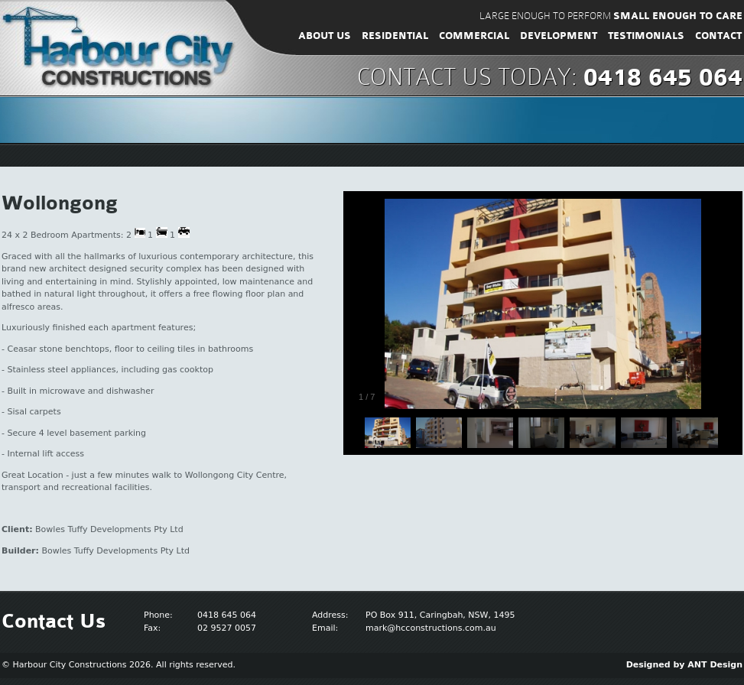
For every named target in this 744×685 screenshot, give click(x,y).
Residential (395, 36)
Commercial (474, 36)
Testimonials (646, 36)
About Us (324, 36)
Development (558, 36)
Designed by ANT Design (684, 665)
